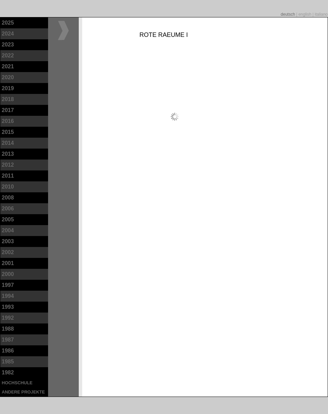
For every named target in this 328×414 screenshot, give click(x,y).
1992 (8, 318)
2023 (8, 44)
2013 (8, 154)
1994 (8, 296)
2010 (8, 187)
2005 (8, 219)
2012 (8, 165)
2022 (8, 55)
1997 (8, 285)
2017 (8, 110)
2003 (8, 241)
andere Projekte (23, 392)
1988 (8, 329)
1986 (8, 351)
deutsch (288, 14)
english (305, 14)
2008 (8, 198)
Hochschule (17, 382)
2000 (8, 274)
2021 (8, 66)
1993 (8, 307)
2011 (8, 176)
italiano (321, 14)
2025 (8, 23)
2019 (8, 88)
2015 (8, 132)
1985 (8, 361)
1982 (8, 372)
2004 (8, 230)
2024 (8, 34)
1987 (8, 340)
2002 (8, 252)
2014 (8, 143)
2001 (8, 263)
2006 (8, 208)
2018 (8, 99)
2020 (8, 77)
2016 (8, 121)
